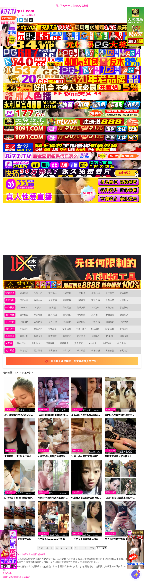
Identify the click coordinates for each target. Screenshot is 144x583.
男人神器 (38, 350)
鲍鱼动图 (38, 329)
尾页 (93, 548)
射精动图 (123, 329)
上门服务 (81, 293)
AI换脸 (38, 307)
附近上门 (38, 293)
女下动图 (66, 329)
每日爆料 (121, 343)
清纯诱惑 (81, 314)
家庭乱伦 (81, 322)
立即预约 (124, 293)
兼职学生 (52, 293)
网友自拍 (35, 343)
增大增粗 (52, 350)
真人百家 (78, 343)
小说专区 (9, 322)
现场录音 (38, 336)
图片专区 (9, 314)
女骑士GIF (81, 329)
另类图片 (95, 314)
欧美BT (109, 336)
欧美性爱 (109, 300)
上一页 (49, 548)
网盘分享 (124, 336)
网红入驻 (21, 343)
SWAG (24, 307)
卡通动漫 (81, 300)
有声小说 (24, 336)
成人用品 (9, 350)
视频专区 (9, 300)
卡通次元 (109, 314)
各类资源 (9, 336)
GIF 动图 (9, 329)
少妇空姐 (66, 293)
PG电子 (93, 343)
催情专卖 (24, 350)
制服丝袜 (66, 300)
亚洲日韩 (95, 300)
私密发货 (109, 350)
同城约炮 (24, 293)
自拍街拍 (66, 314)
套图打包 (81, 336)
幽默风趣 (109, 322)
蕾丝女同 (81, 307)
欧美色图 (38, 314)
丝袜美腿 (52, 314)
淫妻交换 (124, 322)
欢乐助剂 (95, 350)
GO (105, 548)
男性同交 (66, 307)
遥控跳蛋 (64, 343)
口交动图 (109, 329)
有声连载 (52, 336)
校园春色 (66, 322)
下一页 (84, 548)
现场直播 (50, 343)
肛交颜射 (124, 307)
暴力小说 (52, 322)
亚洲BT (95, 336)
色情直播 (52, 300)
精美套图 (66, 336)
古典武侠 (38, 322)
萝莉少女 (109, 307)
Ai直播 (8, 343)
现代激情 (24, 322)
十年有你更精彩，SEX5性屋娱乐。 (22, 15)
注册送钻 (107, 343)
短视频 (52, 307)
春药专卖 (124, 350)
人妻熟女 (124, 300)
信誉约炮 (95, 293)
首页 (16, 372)
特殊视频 (9, 307)
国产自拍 (24, 300)
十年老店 (66, 350)
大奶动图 (23, 329)
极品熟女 (124, 314)
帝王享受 (109, 293)
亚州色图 (24, 314)
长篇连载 (95, 322)
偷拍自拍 (38, 300)
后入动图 (95, 329)
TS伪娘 (95, 307)
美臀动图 (52, 329)
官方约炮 (9, 293)
